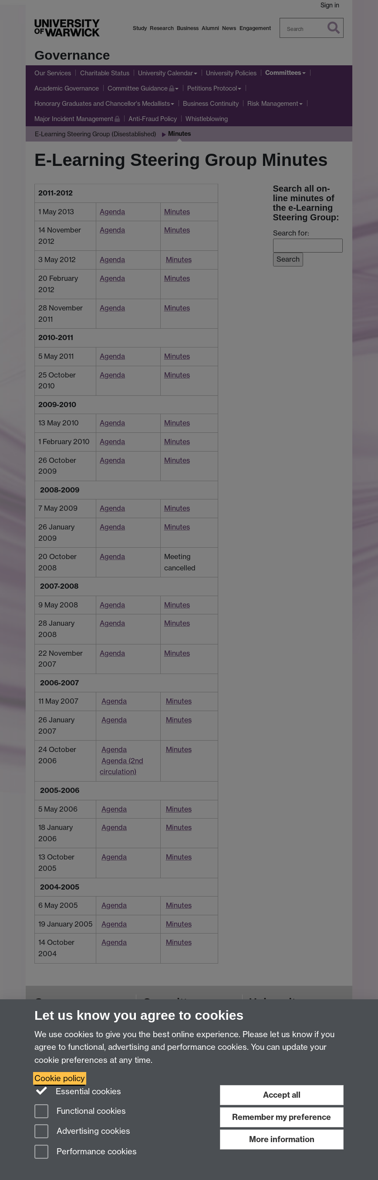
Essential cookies (77, 1090)
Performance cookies (85, 1152)
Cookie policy (59, 1078)
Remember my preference (281, 1117)
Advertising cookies (82, 1132)
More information (281, 1139)
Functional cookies (80, 1112)
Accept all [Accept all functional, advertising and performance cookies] (281, 1095)
